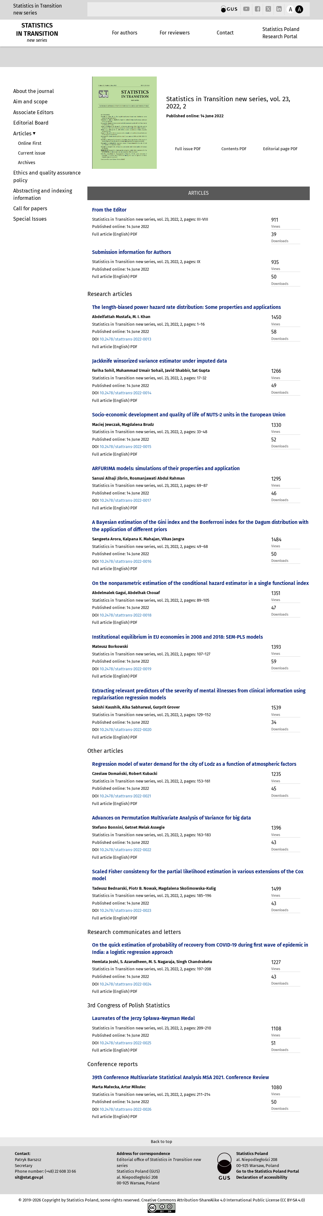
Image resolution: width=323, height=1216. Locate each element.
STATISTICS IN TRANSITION (37, 29)
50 (274, 277)
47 (273, 608)
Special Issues (30, 219)
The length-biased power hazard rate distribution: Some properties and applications (186, 307)
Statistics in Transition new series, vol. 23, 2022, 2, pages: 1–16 (148, 324)
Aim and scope (30, 102)
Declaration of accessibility (261, 1177)
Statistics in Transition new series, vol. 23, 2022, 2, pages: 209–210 (151, 1028)
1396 (276, 828)
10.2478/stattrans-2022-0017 (125, 500)
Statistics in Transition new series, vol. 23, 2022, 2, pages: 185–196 (151, 895)
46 (273, 493)
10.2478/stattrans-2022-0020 (125, 729)
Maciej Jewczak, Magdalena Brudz (123, 424)
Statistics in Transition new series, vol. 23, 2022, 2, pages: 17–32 (149, 378)
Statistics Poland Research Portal (280, 32)
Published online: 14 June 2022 (195, 116)
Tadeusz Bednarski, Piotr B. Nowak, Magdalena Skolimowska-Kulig (154, 888)
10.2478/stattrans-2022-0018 (125, 615)
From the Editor (109, 210)
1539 (276, 708)
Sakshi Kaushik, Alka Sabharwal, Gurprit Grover (136, 707)
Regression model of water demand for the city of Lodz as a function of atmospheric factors (194, 764)
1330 (276, 425)
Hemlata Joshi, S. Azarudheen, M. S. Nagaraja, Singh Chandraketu (152, 961)
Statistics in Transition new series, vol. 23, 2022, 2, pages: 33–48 (149, 431)
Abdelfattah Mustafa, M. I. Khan (121, 316)
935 (275, 262)
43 (273, 842)
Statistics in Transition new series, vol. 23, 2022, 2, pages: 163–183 (151, 834)
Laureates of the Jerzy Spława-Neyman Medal (143, 1018)
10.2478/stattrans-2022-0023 (125, 910)
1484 (276, 540)
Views (275, 226)
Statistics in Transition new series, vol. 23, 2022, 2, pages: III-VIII (150, 219)
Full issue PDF (188, 148)
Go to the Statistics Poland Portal (267, 1171)
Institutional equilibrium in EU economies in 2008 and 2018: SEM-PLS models (177, 637)
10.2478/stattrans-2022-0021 (125, 796)
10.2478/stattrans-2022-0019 (125, 668)
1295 (276, 479)
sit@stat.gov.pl (29, 1177)
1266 (276, 371)
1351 (275, 593)
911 (274, 220)
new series (25, 13)
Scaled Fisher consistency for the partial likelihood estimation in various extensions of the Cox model (197, 875)
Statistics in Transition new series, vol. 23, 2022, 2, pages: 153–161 (151, 781)
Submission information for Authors (131, 252)
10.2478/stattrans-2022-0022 (125, 849)
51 (273, 1043)
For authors (124, 33)
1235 (276, 774)
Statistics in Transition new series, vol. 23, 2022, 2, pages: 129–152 (151, 714)
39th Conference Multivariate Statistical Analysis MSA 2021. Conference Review (180, 1077)
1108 (276, 1029)
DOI (121, 339)
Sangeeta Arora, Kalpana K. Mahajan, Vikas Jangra (138, 539)
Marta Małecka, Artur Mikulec (119, 1086)
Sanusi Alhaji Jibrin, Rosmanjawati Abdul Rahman (138, 478)
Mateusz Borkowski (110, 646)
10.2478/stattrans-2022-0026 (125, 1109)
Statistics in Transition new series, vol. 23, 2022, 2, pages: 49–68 (150, 546)
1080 (276, 1087)
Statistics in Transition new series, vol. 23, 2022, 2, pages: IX (146, 261)
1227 (276, 962)
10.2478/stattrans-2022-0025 (125, 1043)
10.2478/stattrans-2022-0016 (125, 561)
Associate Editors (33, 112)
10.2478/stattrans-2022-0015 (125, 446)
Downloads (279, 241)
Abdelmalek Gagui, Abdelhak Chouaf (126, 592)
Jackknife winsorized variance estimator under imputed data (159, 361)
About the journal (33, 91)
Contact (225, 33)
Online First (29, 143)
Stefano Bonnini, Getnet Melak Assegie (128, 827)
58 (274, 332)
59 (273, 662)
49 (273, 386)
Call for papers (30, 209)
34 (273, 722)
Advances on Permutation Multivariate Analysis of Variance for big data (171, 818)
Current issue (31, 153)
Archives (26, 162)
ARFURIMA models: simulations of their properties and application (166, 468)
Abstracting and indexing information (42, 194)
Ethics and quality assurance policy (47, 176)
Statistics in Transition (37, 6)
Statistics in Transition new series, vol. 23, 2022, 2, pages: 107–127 (151, 654)
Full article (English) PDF (114, 234)
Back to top (161, 1141)
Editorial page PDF (280, 148)
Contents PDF (233, 148)
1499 (276, 889)
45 (273, 789)
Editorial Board (31, 123)
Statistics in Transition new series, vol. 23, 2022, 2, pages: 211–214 (151, 1094)
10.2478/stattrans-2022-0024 (125, 984)
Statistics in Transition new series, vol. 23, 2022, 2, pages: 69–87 (150, 485)
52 (273, 440)
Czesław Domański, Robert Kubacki (124, 773)
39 (273, 234)
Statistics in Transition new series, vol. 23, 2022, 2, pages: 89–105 (150, 600)
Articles (23, 133)
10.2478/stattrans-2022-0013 (125, 339)
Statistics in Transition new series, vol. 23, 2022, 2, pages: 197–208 (151, 969)
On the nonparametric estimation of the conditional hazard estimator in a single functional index (200, 583)
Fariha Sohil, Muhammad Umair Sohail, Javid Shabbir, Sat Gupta (151, 370)
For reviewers (175, 33)
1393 (276, 647)
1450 (276, 317)
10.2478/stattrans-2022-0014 (125, 392)
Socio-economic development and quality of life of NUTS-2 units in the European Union (188, 415)
